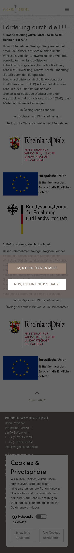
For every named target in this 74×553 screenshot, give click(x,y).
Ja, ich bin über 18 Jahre (37, 268)
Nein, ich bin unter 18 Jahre (37, 284)
